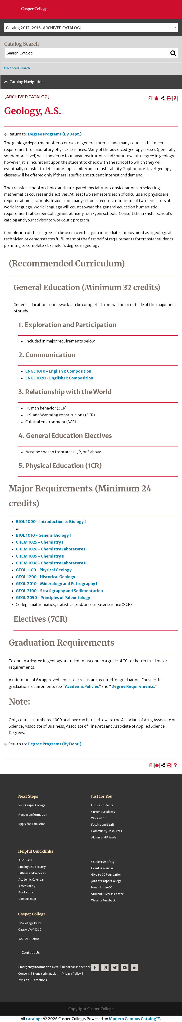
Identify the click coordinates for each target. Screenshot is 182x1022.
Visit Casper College (32, 805)
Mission (23, 980)
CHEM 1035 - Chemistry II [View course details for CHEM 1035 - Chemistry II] (40, 556)
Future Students (102, 805)
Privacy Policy (71, 973)
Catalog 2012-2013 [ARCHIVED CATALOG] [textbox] (43, 27)
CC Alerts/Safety (102, 862)
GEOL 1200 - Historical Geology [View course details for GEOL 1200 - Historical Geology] (45, 576)
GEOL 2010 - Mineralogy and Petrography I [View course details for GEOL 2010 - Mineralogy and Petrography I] (56, 583)
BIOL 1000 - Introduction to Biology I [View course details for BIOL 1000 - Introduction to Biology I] (51, 521)
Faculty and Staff (102, 824)
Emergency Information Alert (38, 967)
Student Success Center (107, 894)
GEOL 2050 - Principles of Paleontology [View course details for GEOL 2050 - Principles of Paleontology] (53, 597)
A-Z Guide (25, 860)
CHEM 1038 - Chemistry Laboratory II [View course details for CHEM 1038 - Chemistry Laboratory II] (51, 563)
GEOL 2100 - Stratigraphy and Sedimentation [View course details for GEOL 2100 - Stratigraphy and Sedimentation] (59, 590)
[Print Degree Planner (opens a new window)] (150, 98)
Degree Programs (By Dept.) (55, 134)
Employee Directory (32, 867)
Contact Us (31, 952)
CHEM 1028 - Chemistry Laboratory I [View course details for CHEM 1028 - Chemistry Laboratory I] (50, 549)
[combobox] (91, 27)
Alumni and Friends (103, 837)
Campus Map (27, 898)
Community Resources (106, 831)
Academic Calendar (31, 879)
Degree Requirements (132, 686)
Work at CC (98, 818)
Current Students (103, 812)
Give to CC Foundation (106, 874)
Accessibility (26, 886)
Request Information (32, 814)
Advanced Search (17, 68)
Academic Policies (82, 686)
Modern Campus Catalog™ (134, 1018)
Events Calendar (102, 868)
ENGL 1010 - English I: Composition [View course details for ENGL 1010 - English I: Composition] (58, 371)
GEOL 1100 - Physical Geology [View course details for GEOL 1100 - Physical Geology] (44, 569)
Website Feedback (103, 900)
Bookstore (25, 892)
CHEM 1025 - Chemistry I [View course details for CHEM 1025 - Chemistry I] (39, 542)
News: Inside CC (101, 887)
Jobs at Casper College (106, 881)
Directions (40, 980)
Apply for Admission (32, 824)
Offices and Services (32, 873)
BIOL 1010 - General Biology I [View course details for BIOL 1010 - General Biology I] (43, 535)
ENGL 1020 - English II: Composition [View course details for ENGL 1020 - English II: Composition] (59, 378)
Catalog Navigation (26, 81)
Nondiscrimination (45, 973)
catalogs (34, 1018)
